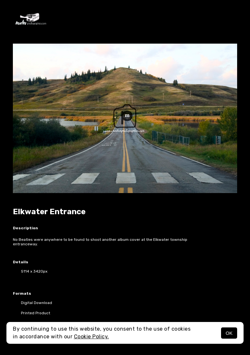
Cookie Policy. (91, 337)
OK (229, 333)
